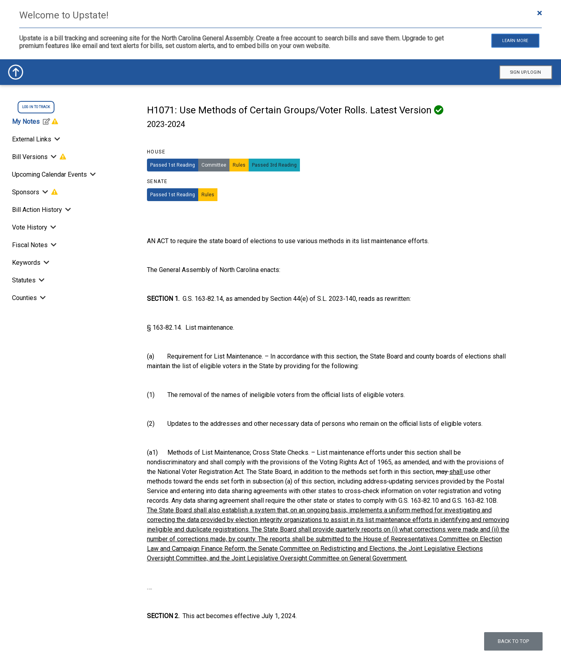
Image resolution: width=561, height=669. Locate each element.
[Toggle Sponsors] (45, 192)
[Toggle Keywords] (45, 262)
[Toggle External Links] (56, 139)
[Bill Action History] (67, 210)
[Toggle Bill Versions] (53, 157)
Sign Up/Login (525, 72)
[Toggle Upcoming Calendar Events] (92, 174)
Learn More (515, 40)
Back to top (513, 641)
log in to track (36, 107)
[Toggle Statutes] (40, 280)
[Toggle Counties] (42, 298)
